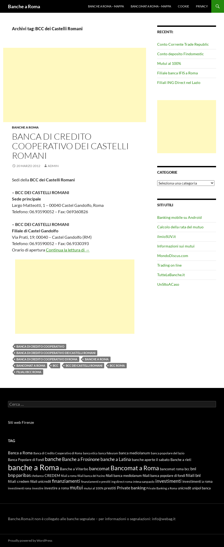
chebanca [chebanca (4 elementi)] (38, 475)
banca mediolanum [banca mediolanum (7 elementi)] (134, 453)
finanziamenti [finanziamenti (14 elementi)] (66, 481)
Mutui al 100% (169, 63)
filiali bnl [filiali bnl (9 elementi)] (193, 475)
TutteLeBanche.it (171, 274)
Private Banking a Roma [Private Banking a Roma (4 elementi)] (161, 488)
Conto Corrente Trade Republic (183, 44)
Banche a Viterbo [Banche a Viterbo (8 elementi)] (74, 469)
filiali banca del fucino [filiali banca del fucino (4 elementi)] (91, 475)
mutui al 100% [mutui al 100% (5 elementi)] (93, 488)
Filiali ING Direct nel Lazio (178, 82)
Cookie (183, 6)
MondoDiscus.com (172, 255)
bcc (55, 365)
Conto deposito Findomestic (180, 54)
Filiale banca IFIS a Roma (177, 73)
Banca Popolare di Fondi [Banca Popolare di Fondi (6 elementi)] (26, 460)
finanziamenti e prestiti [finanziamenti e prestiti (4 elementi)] (96, 481)
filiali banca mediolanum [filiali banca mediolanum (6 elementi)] (124, 475)
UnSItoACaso (168, 284)
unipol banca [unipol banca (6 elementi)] (201, 488)
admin (53, 166)
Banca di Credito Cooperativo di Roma (46, 359)
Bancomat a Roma (30, 365)
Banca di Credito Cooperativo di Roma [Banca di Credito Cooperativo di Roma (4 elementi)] (57, 453)
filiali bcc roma (28, 372)
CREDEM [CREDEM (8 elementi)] (52, 475)
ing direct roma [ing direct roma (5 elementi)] (121, 482)
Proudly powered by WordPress (30, 540)
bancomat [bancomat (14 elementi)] (99, 468)
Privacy (202, 6)
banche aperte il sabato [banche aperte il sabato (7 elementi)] (151, 460)
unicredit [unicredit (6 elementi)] (184, 488)
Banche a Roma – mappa (106, 6)
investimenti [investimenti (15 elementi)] (168, 481)
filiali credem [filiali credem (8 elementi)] (18, 481)
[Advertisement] (74, 85)
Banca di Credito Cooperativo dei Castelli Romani (70, 146)
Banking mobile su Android (179, 217)
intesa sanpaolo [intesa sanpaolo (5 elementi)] (144, 482)
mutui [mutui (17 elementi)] (76, 487)
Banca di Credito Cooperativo (40, 346)
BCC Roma (117, 365)
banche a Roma (97, 359)
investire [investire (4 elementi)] (37, 488)
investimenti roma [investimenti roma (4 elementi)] (19, 488)
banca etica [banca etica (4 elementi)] (90, 453)
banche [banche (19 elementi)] (53, 459)
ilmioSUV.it (166, 236)
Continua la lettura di (68, 249)
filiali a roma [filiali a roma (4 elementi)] (69, 475)
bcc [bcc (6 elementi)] (187, 469)
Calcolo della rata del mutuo (180, 227)
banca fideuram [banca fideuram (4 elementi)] (108, 453)
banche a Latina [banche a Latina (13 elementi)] (115, 459)
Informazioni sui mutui (176, 246)
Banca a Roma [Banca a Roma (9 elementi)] (20, 452)
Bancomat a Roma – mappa (151, 6)
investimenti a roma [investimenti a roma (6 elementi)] (197, 481)
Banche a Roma (24, 6)
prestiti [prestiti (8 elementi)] (110, 488)
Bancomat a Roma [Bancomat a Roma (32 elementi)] (135, 468)
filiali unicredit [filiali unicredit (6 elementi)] (40, 481)
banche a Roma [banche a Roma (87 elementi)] (33, 467)
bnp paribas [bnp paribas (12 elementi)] (19, 475)
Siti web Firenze (21, 422)
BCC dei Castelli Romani (84, 365)
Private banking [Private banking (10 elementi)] (131, 487)
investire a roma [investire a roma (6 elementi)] (56, 488)
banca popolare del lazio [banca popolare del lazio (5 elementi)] (168, 453)
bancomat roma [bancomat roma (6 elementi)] (172, 469)
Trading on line (169, 265)
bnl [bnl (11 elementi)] (193, 468)
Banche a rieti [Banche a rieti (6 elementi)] (180, 460)
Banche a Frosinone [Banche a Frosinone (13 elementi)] (81, 459)
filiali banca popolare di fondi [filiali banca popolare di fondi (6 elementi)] (164, 475)
